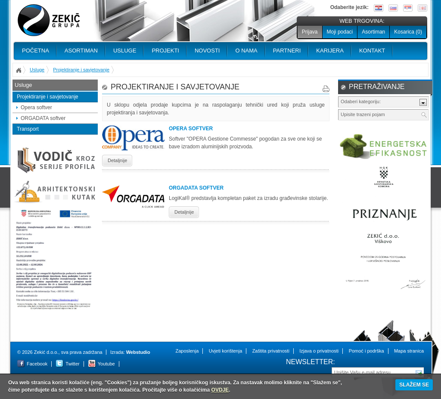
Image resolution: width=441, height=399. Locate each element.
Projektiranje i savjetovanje (81, 69)
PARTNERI (287, 50)
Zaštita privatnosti (270, 350)
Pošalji (419, 372)
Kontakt (372, 50)
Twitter (72, 363)
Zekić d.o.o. (49, 20)
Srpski (408, 8)
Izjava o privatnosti (319, 350)
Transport (28, 129)
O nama (246, 50)
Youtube (106, 363)
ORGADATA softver (43, 118)
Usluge (124, 50)
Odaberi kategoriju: (361, 101)
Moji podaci (340, 32)
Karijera (330, 50)
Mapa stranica (409, 350)
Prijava (310, 32)
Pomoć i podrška (366, 350)
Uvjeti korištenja (225, 350)
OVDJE (220, 390)
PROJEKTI (165, 50)
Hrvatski (378, 8)
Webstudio (138, 352)
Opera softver (36, 107)
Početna (35, 50)
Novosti (207, 50)
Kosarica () (408, 32)
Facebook (37, 363)
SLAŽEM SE (414, 385)
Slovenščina (393, 8)
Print (326, 89)
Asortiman (373, 32)
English (422, 8)
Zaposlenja (187, 350)
